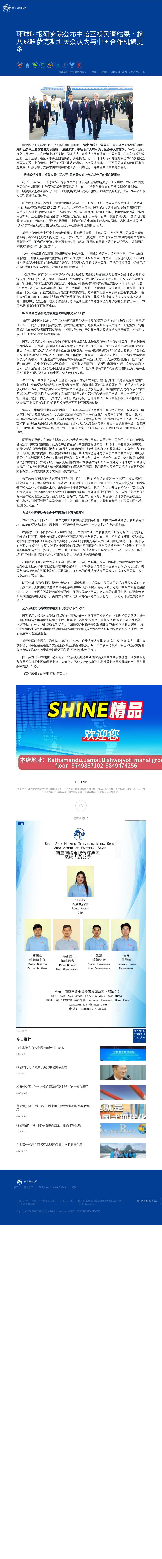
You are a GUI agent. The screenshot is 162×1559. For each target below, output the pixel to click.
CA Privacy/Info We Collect (52, 1187)
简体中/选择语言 (147, 1201)
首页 (16, 1187)
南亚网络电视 (14, 8)
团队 (74, 1187)
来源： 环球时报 (100, 72)
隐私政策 (28, 1187)
